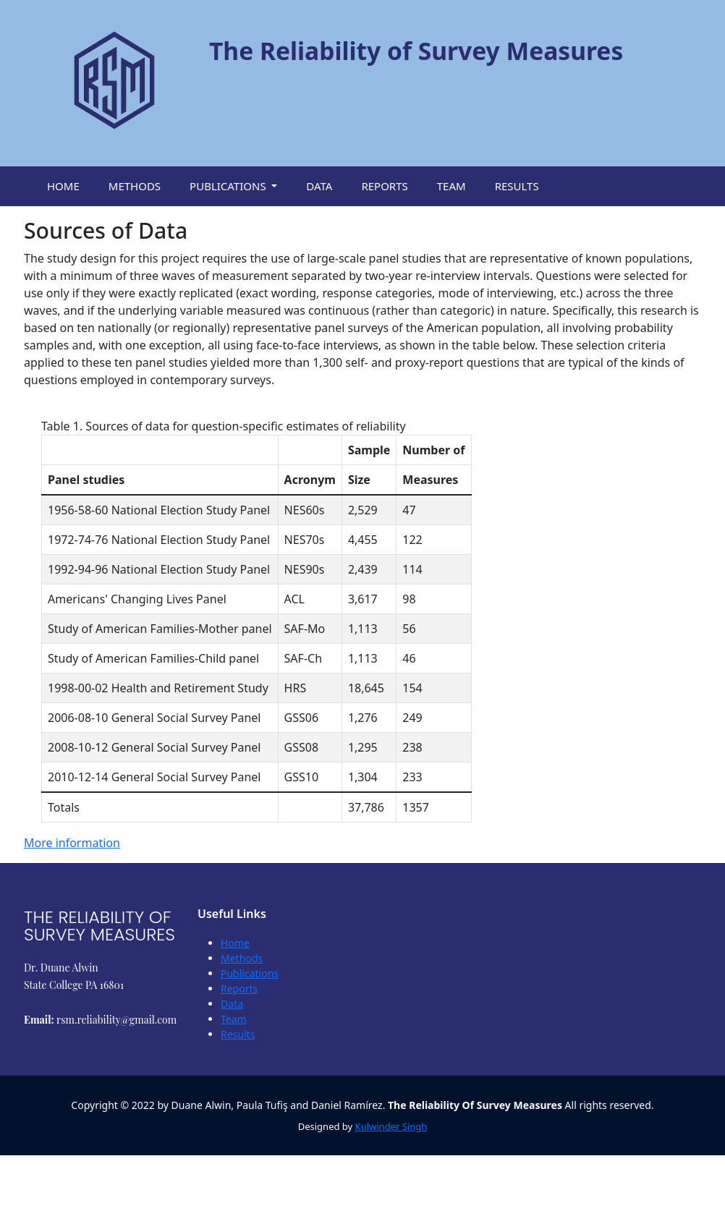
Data (232, 1004)
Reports (239, 988)
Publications (250, 973)
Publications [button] (229, 186)
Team (234, 1019)
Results (238, 1034)
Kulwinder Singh (391, 1126)
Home (235, 943)
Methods (242, 958)
